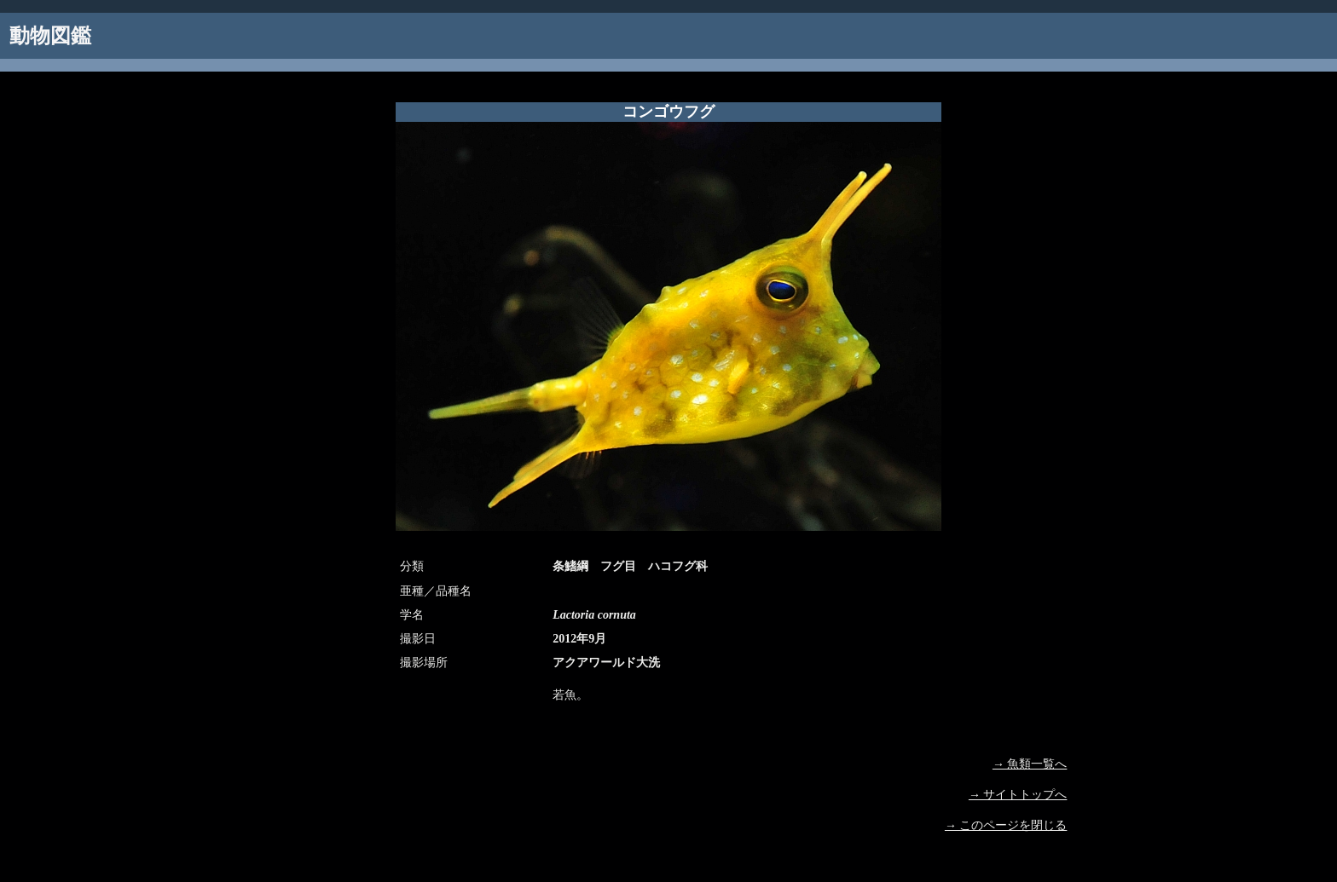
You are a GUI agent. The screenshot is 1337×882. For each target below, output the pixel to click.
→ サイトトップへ (1018, 794)
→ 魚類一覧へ (1030, 764)
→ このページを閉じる (1006, 825)
